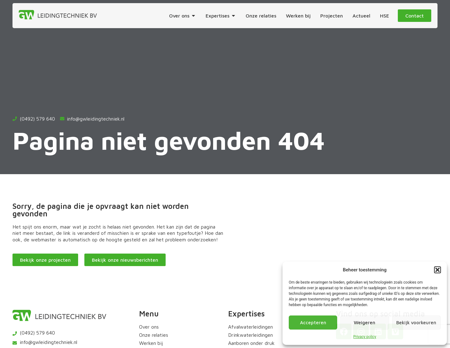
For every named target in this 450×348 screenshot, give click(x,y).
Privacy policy (364, 337)
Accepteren (313, 322)
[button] (437, 270)
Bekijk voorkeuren (416, 322)
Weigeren (364, 322)
